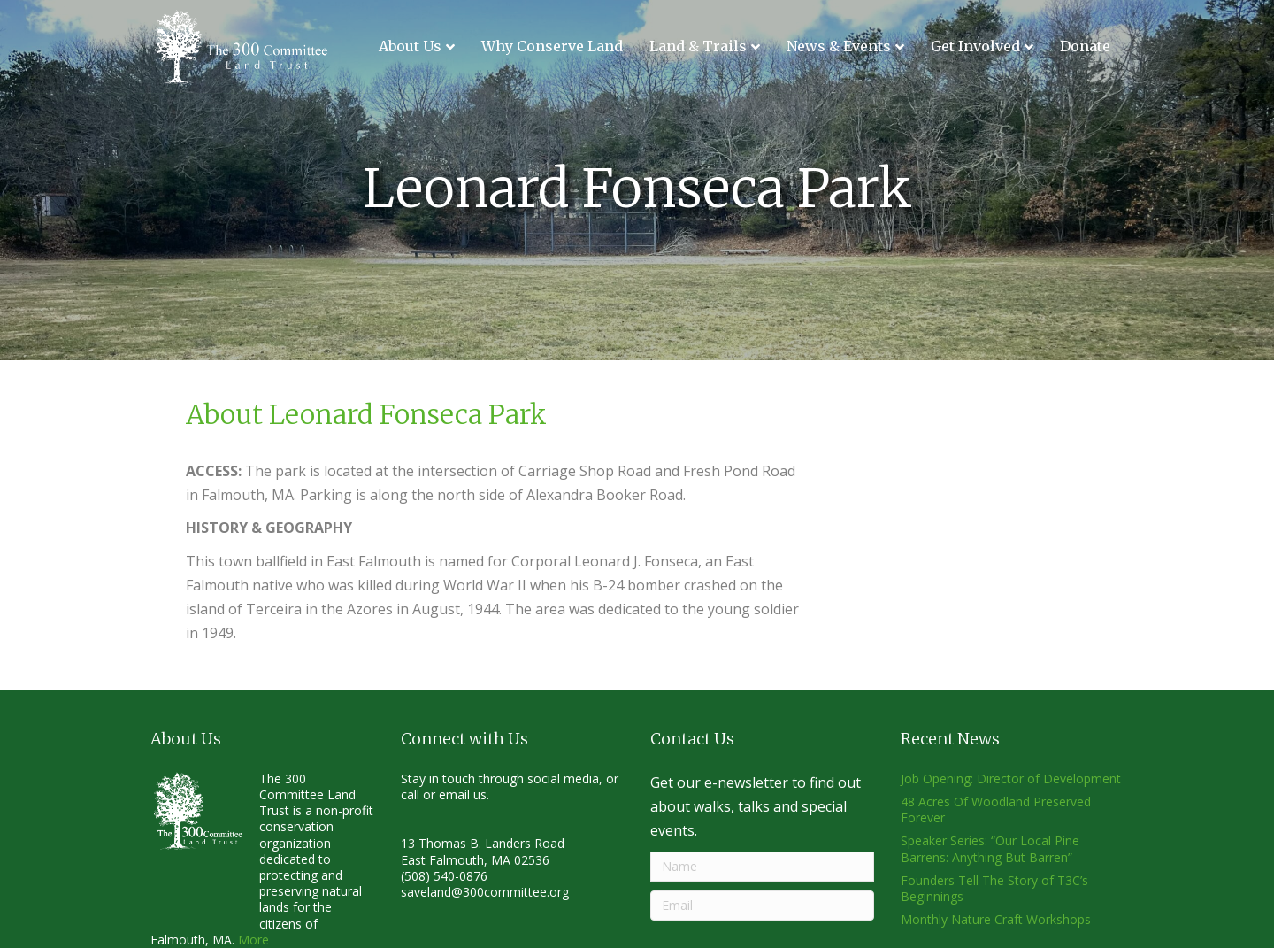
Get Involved (975, 46)
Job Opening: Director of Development (1011, 778)
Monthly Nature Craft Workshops (996, 919)
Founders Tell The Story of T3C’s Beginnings (994, 888)
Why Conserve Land (552, 46)
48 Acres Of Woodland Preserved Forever (996, 809)
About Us (410, 46)
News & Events (839, 46)
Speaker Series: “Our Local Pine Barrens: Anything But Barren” (990, 848)
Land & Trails (698, 46)
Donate (1085, 46)
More (253, 939)
